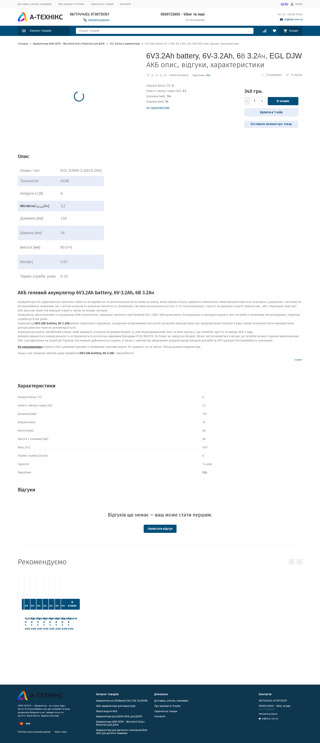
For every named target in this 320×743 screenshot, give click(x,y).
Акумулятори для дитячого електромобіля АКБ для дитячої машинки (121, 731)
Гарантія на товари (102, 4)
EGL (208, 75)
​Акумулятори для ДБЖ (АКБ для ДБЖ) (119, 716)
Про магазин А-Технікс (71, 4)
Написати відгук (178, 75)
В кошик (283, 101)
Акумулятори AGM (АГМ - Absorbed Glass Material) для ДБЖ (69, 43)
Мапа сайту (61, 732)
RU (286, 4)
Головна (23, 43)
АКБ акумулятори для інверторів (115, 705)
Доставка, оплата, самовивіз (35, 4)
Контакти (125, 4)
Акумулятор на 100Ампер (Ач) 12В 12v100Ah (122, 700)
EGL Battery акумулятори (125, 43)
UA (282, 4)
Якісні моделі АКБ (106, 711)
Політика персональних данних (34, 732)
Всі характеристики (157, 107)
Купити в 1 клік (271, 112)
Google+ (298, 360)
